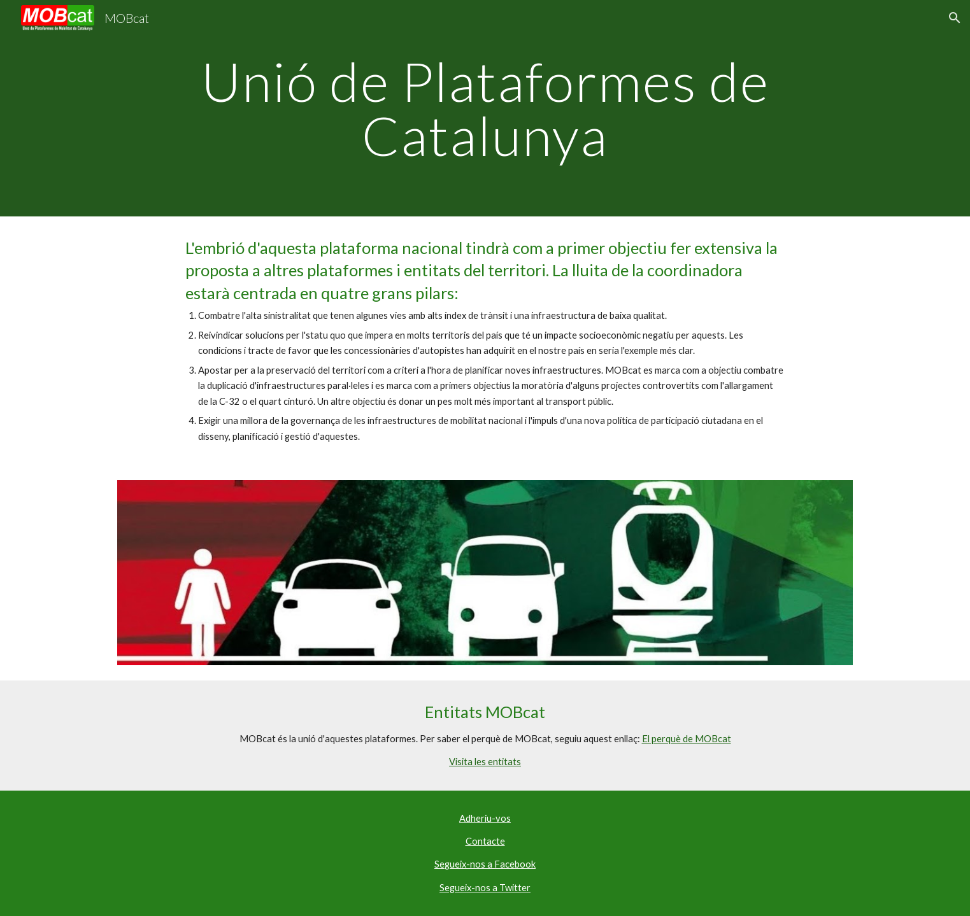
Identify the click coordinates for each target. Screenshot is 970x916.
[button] (954, 18)
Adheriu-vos (485, 818)
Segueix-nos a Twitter (485, 887)
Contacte (485, 841)
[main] (484, 108)
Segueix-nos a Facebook (485, 864)
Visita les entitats (485, 761)
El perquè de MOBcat (686, 738)
